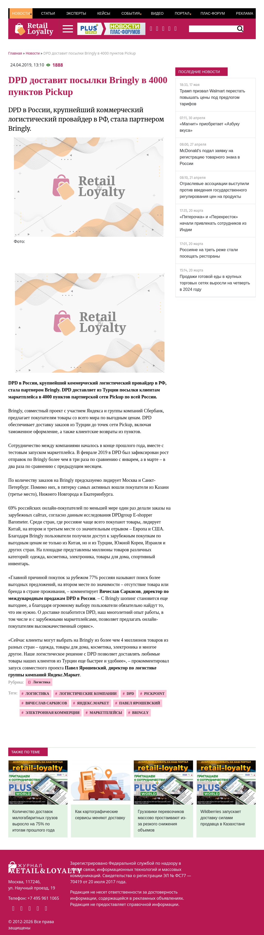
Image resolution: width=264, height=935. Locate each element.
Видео (157, 13)
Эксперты (76, 13)
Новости (21, 13)
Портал (182, 13)
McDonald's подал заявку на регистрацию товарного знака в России (210, 157)
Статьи (48, 13)
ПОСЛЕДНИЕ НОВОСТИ (199, 72)
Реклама (244, 13)
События (130, 13)
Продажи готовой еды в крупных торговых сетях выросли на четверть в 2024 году (215, 283)
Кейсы (103, 13)
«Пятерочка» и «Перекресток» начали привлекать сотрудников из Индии (213, 223)
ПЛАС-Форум (213, 13)
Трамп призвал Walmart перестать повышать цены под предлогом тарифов (212, 97)
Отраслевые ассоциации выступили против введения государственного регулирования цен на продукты (214, 190)
